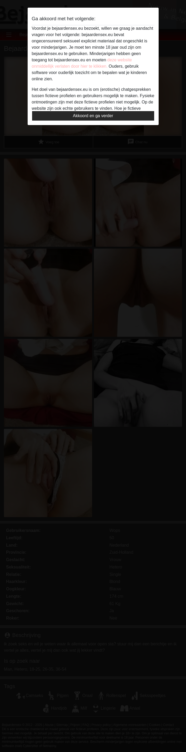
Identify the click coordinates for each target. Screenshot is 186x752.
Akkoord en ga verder (93, 115)
